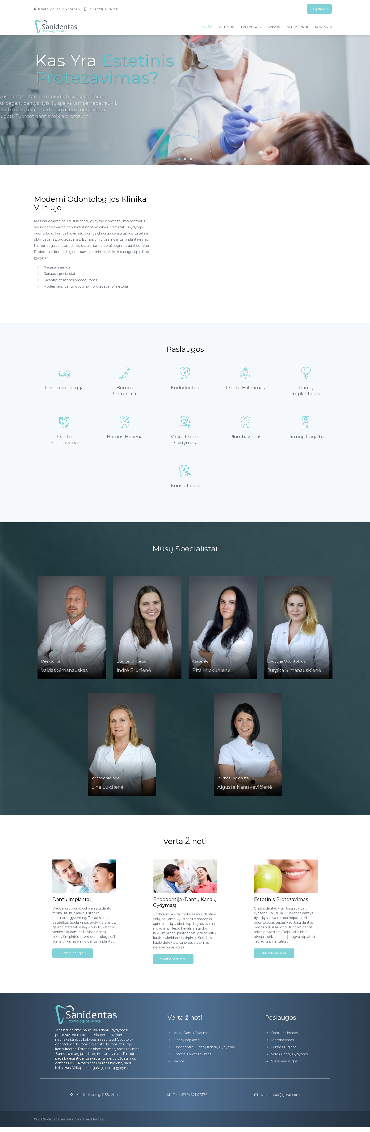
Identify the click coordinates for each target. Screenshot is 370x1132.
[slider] (185, 106)
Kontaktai (323, 27)
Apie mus (226, 27)
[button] (179, 159)
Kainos (274, 27)
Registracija (319, 9)
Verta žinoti (297, 27)
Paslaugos (251, 27)
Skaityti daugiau (72, 958)
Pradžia (205, 27)
